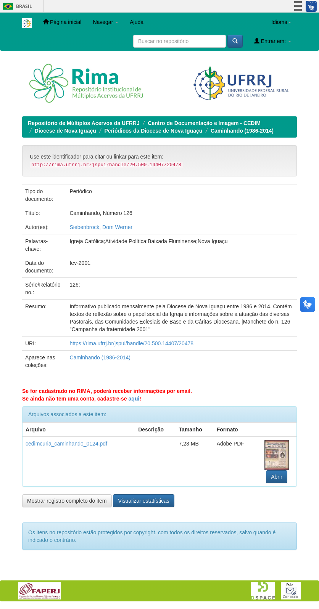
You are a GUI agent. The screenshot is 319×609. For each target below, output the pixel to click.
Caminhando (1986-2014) (242, 131)
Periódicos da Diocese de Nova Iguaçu (154, 131)
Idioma (281, 22)
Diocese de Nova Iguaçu (65, 131)
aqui (134, 399)
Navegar (105, 22)
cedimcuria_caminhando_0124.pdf (66, 444)
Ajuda (136, 22)
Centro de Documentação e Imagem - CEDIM (204, 123)
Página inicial (62, 22)
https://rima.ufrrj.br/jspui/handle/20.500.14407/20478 (131, 343)
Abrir (276, 477)
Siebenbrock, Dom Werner (100, 227)
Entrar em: (272, 41)
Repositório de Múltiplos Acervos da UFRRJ (84, 123)
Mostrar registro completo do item (67, 501)
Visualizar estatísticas (143, 501)
